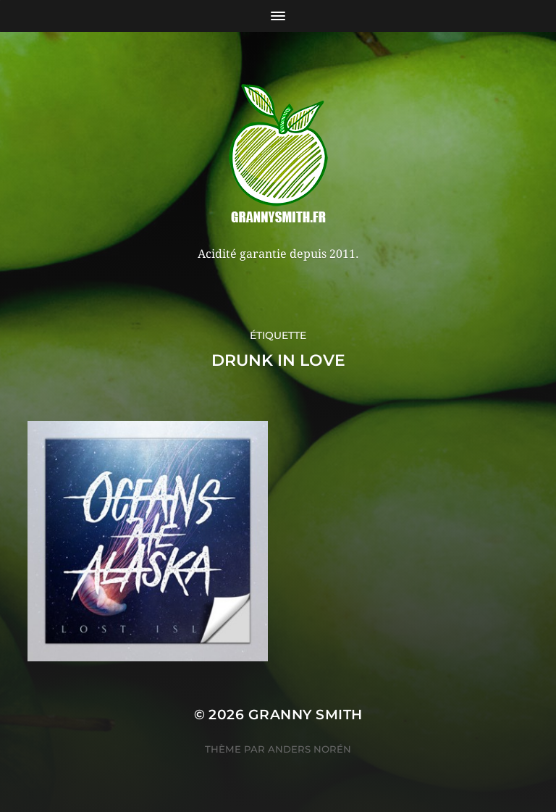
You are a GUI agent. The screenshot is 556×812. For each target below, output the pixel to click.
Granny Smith (305, 714)
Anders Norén (309, 749)
